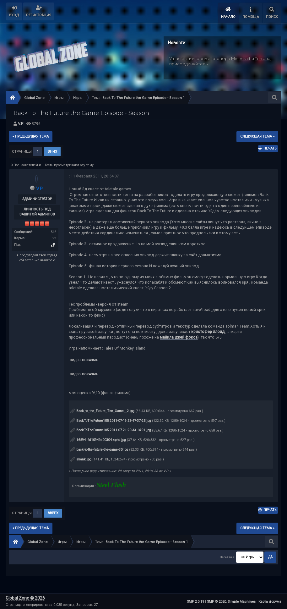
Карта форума (269, 601)
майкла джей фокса (179, 336)
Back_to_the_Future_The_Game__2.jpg (102, 411)
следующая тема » (257, 136)
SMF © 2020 (216, 601)
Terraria (262, 58)
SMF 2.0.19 (195, 601)
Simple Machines (242, 601)
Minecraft (241, 58)
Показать (90, 360)
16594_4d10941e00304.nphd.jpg (98, 440)
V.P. (21, 123)
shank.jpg (80, 459)
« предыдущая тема (31, 136)
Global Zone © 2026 (25, 598)
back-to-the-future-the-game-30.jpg (99, 449)
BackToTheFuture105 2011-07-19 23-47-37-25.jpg (110, 420)
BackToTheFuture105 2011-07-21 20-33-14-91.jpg (110, 430)
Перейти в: (227, 556)
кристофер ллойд (208, 331)
